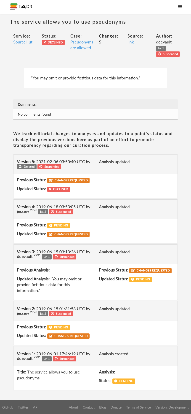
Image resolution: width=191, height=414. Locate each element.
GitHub (7, 407)
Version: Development (172, 407)
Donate (116, 407)
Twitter (23, 407)
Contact (89, 407)
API (35, 407)
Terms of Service (138, 407)
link (130, 41)
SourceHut (22, 41)
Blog (102, 407)
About (73, 407)
